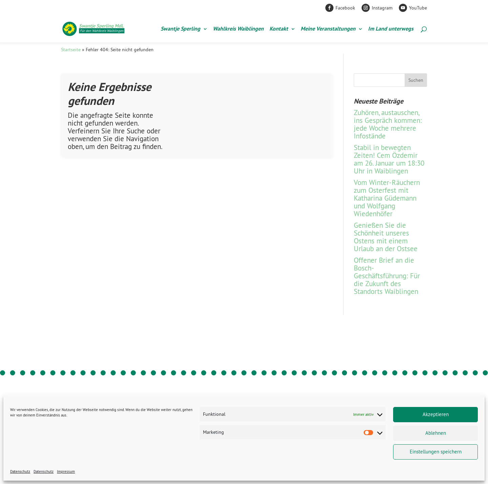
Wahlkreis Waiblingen (238, 29)
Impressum (66, 471)
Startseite (71, 49)
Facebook (345, 8)
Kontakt (278, 29)
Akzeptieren (436, 414)
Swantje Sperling (180, 29)
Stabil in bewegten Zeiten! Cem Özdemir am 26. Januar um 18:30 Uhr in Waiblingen (389, 159)
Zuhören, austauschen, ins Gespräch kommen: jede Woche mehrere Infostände (388, 124)
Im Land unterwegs (390, 29)
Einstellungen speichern (436, 451)
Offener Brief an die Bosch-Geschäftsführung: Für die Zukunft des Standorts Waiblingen (387, 276)
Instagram (382, 8)
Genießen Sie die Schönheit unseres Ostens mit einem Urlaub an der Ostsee (386, 237)
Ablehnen (435, 433)
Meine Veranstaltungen (328, 29)
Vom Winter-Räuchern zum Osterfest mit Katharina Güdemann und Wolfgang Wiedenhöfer (387, 198)
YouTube (418, 8)
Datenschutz (20, 471)
